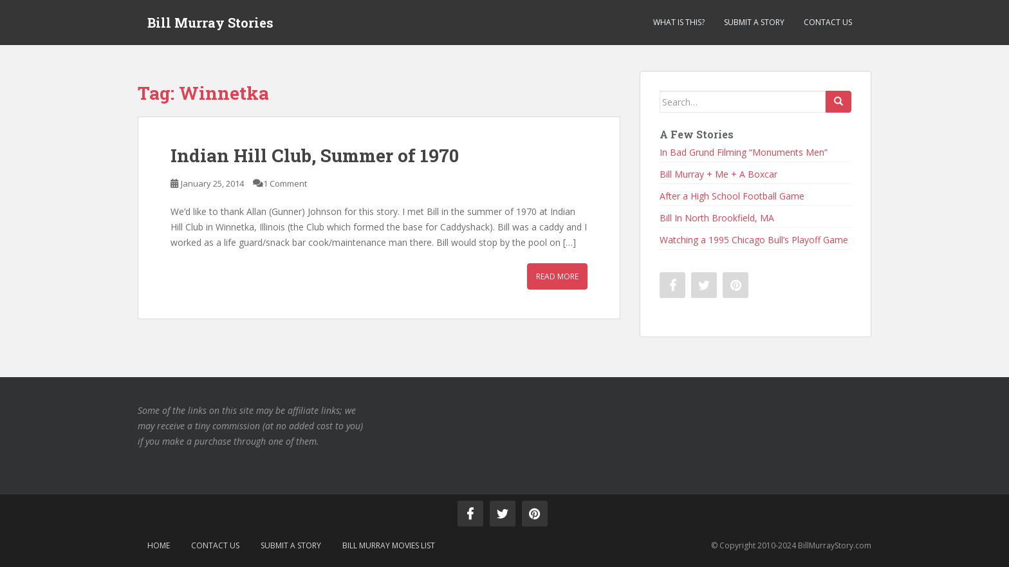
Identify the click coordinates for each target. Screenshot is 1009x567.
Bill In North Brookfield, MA (717, 218)
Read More (557, 276)
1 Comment (285, 183)
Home (158, 545)
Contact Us (828, 22)
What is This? (679, 22)
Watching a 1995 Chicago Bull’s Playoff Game (754, 240)
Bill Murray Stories (210, 22)
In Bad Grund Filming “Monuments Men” (744, 152)
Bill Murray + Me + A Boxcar (718, 174)
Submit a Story (754, 22)
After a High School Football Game (732, 196)
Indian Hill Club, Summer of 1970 (315, 155)
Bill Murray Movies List (388, 545)
